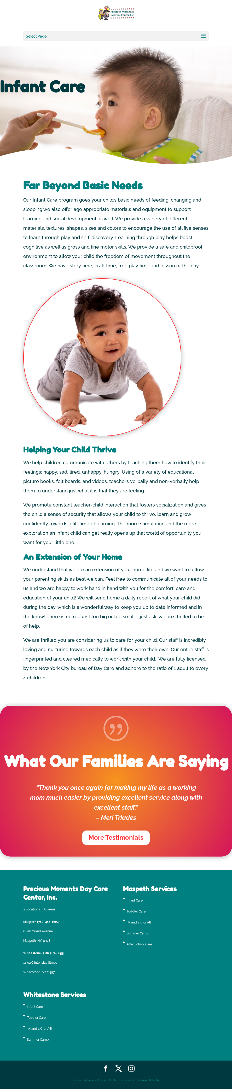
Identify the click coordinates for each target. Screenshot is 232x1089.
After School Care (139, 944)
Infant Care (135, 900)
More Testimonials (116, 837)
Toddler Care (136, 911)
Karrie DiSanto (150, 1080)
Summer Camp (137, 933)
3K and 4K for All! (139, 922)
